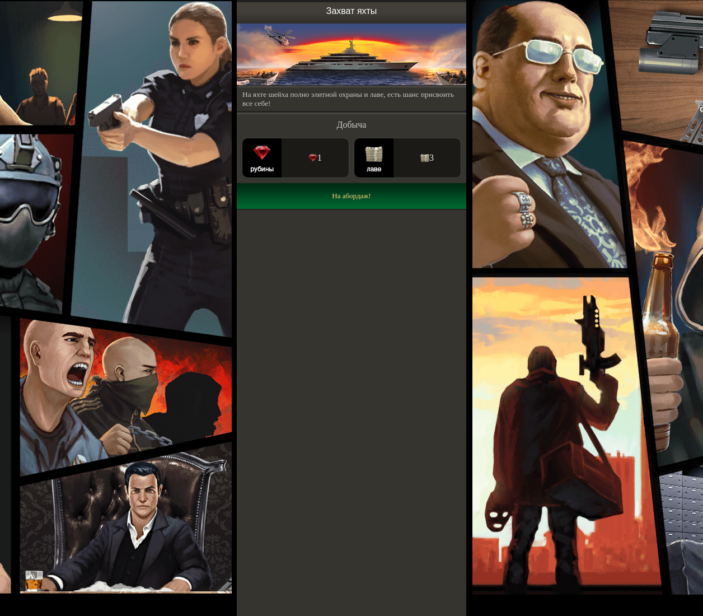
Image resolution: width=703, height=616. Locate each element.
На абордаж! (351, 196)
